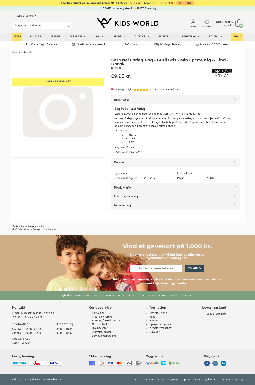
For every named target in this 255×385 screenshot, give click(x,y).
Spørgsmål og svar (160, 324)
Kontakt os (98, 313)
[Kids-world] (127, 23)
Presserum (156, 320)
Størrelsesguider (101, 332)
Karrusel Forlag (32, 229)
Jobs (152, 316)
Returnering (122, 205)
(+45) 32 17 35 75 (32, 316)
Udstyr (165, 36)
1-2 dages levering (167, 44)
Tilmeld (194, 268)
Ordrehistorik (100, 324)
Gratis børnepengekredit (89, 44)
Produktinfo (122, 187)
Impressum (187, 379)
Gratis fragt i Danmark (41, 44)
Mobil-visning (235, 379)
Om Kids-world (158, 313)
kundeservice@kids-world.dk (37, 313)
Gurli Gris (17, 229)
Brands (55, 36)
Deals (17, 36)
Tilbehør (142, 36)
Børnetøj (78, 36)
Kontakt (18, 307)
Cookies (220, 379)
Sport (119, 36)
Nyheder (35, 36)
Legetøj (216, 36)
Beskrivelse (121, 100)
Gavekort (155, 332)
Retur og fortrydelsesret (106, 320)
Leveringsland (205, 379)
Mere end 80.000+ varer (212, 44)
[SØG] (67, 25)
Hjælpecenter (100, 328)
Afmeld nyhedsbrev (161, 328)
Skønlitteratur (49, 229)
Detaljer (119, 162)
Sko (99, 36)
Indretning (191, 36)
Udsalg (236, 36)
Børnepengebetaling (104, 335)
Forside (16, 52)
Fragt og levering (126, 196)
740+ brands (130, 44)
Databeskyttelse (169, 379)
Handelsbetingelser (145, 379)
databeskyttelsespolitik (180, 295)
